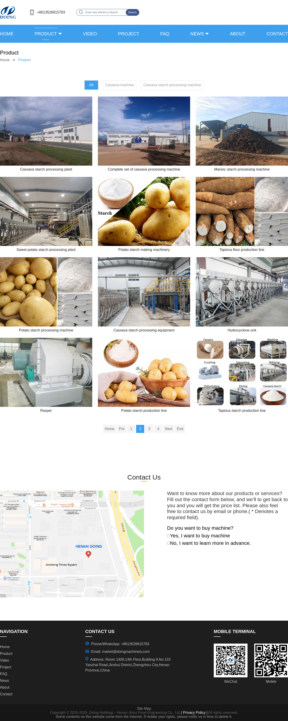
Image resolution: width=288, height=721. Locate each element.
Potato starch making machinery (144, 250)
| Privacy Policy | (193, 712)
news (197, 33)
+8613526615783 (51, 12)
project (128, 33)
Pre (121, 429)
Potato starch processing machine (46, 330)
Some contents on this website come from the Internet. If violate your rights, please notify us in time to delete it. (144, 717)
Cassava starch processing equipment (143, 330)
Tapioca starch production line (242, 410)
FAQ (164, 33)
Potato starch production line (144, 410)
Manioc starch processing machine (242, 169)
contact (277, 33)
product (46, 33)
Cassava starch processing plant (46, 169)
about (237, 33)
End (180, 429)
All (91, 85)
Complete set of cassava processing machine (144, 169)
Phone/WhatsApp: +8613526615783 (120, 644)
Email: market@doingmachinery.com (120, 651)
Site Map (144, 708)
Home (7, 33)
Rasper (46, 410)
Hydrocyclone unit (242, 330)
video (90, 33)
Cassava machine (119, 85)
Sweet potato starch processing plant (46, 250)
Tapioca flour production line (242, 250)
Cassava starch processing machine (172, 85)
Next (168, 429)
